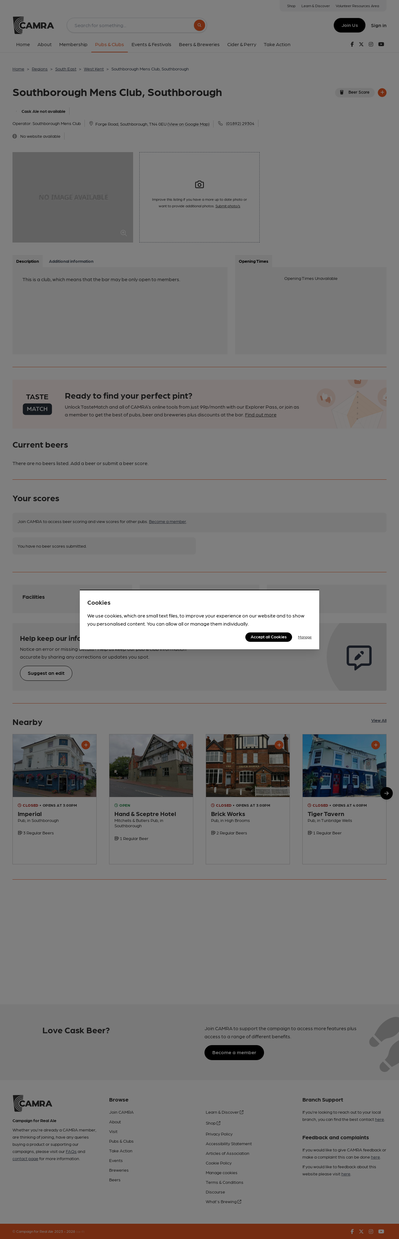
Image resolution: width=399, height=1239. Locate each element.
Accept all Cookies (269, 636)
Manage (305, 637)
